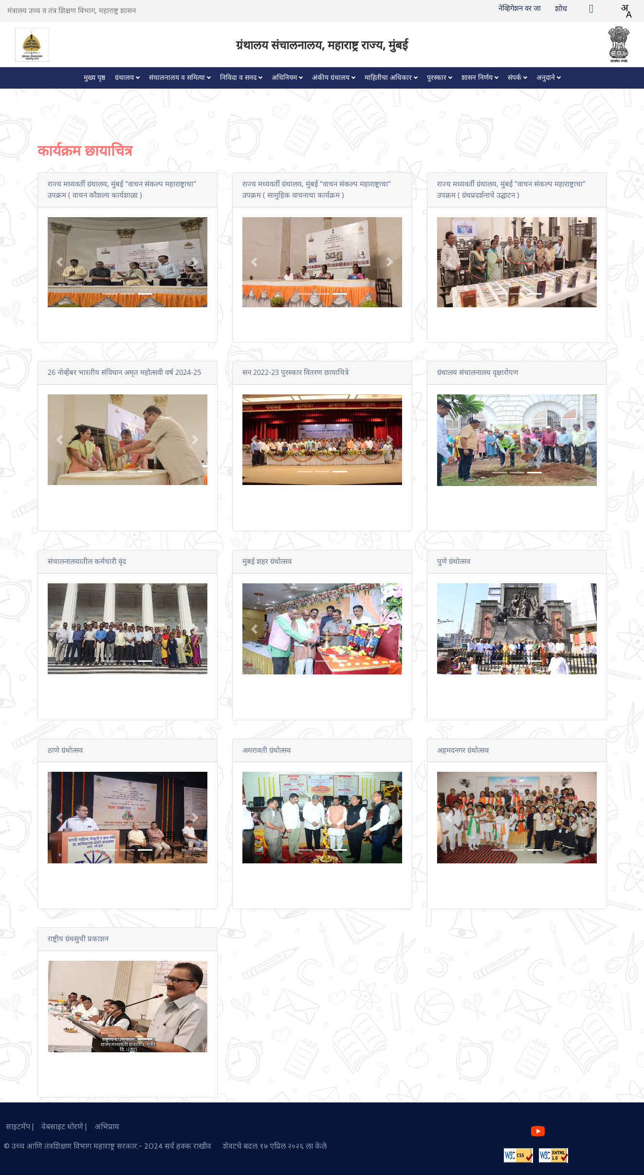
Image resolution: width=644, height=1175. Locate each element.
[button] (60, 262)
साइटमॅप (16, 1126)
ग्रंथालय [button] (124, 78)
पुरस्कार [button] (436, 78)
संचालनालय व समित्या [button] (177, 78)
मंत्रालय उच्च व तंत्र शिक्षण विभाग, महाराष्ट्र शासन (71, 11)
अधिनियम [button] (284, 78)
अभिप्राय (104, 1126)
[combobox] (626, 11)
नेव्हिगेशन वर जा (519, 8)
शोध (561, 8)
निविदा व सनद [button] (238, 78)
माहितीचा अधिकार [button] (388, 78)
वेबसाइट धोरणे (60, 1126)
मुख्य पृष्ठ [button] (94, 78)
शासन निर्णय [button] (477, 78)
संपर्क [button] (514, 78)
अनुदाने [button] (545, 78)
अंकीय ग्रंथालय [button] (331, 78)
